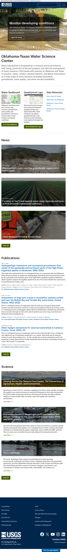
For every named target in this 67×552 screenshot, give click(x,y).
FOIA (36, 506)
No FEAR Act (5, 517)
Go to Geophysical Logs (33, 126)
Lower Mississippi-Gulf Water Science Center (18, 319)
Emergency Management (43, 525)
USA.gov (37, 517)
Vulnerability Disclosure (9, 521)
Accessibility (5, 506)
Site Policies (5, 510)
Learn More (7, 402)
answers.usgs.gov (60, 542)
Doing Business (6, 525)
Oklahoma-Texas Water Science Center (16, 289)
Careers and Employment (43, 521)
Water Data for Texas (54, 96)
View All (6, 245)
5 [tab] (38, 47)
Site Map (4, 514)
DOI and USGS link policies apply (45, 514)
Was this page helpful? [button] (50, 550)
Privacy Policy (39, 510)
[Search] (58, 5)
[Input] (49, 5)
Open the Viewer (16, 37)
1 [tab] (28, 47)
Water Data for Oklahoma (55, 100)
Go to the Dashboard (10, 124)
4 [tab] (36, 47)
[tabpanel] (33, 29)
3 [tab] (33, 47)
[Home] (6, 6)
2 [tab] (31, 47)
